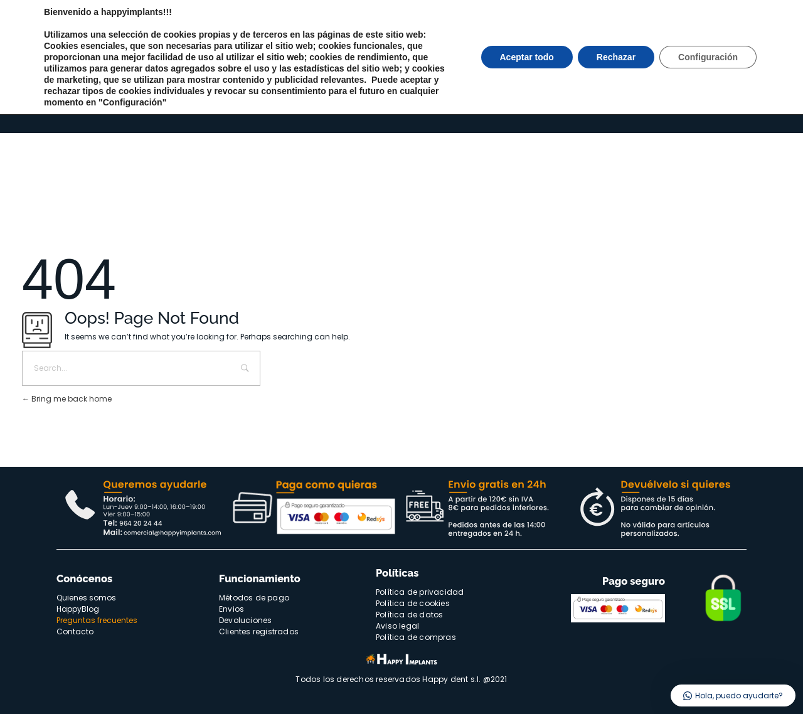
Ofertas (320, 103)
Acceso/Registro (682, 102)
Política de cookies (413, 603)
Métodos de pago (254, 597)
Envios (231, 609)
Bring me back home (67, 398)
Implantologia (119, 102)
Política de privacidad (420, 592)
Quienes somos (664, 50)
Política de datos (409, 614)
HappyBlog (77, 609)
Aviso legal (397, 626)
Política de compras (416, 637)
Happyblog (722, 50)
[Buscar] (577, 55)
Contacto (768, 50)
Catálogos (515, 102)
